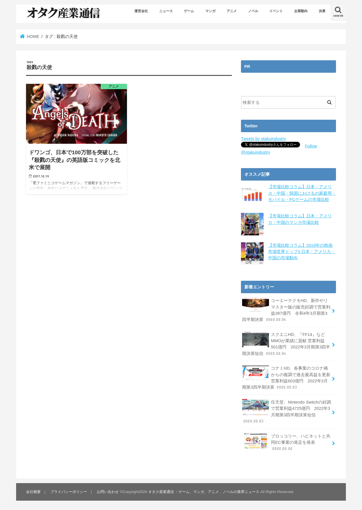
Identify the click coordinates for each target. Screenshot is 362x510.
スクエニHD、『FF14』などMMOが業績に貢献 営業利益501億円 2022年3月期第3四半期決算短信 (286, 343)
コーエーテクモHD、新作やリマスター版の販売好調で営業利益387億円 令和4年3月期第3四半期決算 (286, 309)
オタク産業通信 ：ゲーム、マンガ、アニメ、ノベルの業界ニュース (204, 492)
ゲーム (189, 11)
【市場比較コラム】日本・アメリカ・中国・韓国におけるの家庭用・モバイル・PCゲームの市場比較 (302, 193)
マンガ (210, 11)
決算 (322, 11)
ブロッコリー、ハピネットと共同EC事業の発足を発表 (286, 442)
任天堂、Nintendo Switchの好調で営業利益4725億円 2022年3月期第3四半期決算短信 (286, 411)
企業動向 (301, 11)
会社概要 (33, 492)
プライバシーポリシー (68, 492)
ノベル (253, 11)
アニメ (232, 11)
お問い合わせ (108, 492)
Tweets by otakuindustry (263, 138)
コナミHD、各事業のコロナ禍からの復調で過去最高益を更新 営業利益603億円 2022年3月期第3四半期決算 (286, 377)
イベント (276, 11)
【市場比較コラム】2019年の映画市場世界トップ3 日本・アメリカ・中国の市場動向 (301, 251)
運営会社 (141, 11)
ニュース (166, 11)
